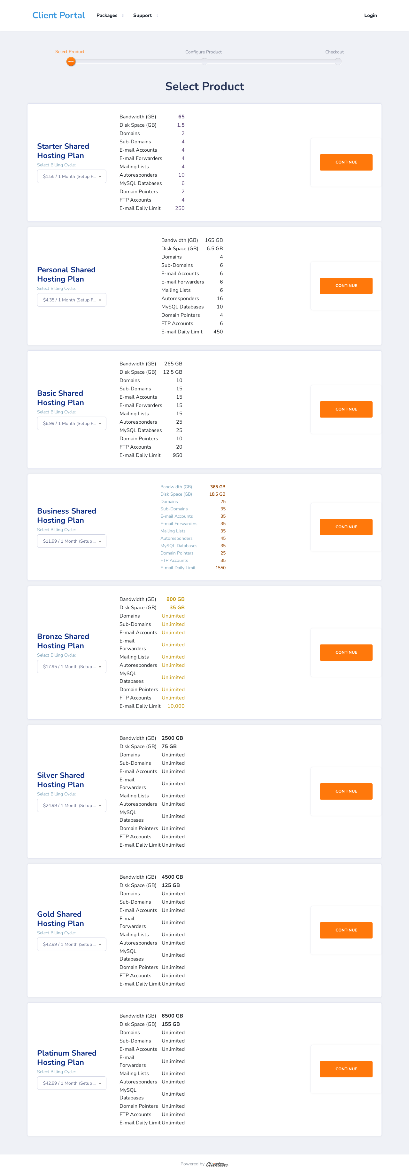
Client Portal (58, 16)
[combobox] (71, 176)
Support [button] (142, 15)
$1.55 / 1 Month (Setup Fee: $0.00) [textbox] (74, 177)
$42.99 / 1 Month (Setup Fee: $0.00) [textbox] (74, 945)
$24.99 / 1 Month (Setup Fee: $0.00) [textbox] (74, 806)
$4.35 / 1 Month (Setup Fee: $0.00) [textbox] (74, 300)
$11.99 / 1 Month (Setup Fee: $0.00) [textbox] (74, 542)
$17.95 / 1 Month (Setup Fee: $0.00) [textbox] (74, 667)
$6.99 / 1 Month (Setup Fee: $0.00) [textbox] (74, 424)
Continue (346, 163)
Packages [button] (106, 15)
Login (370, 15)
